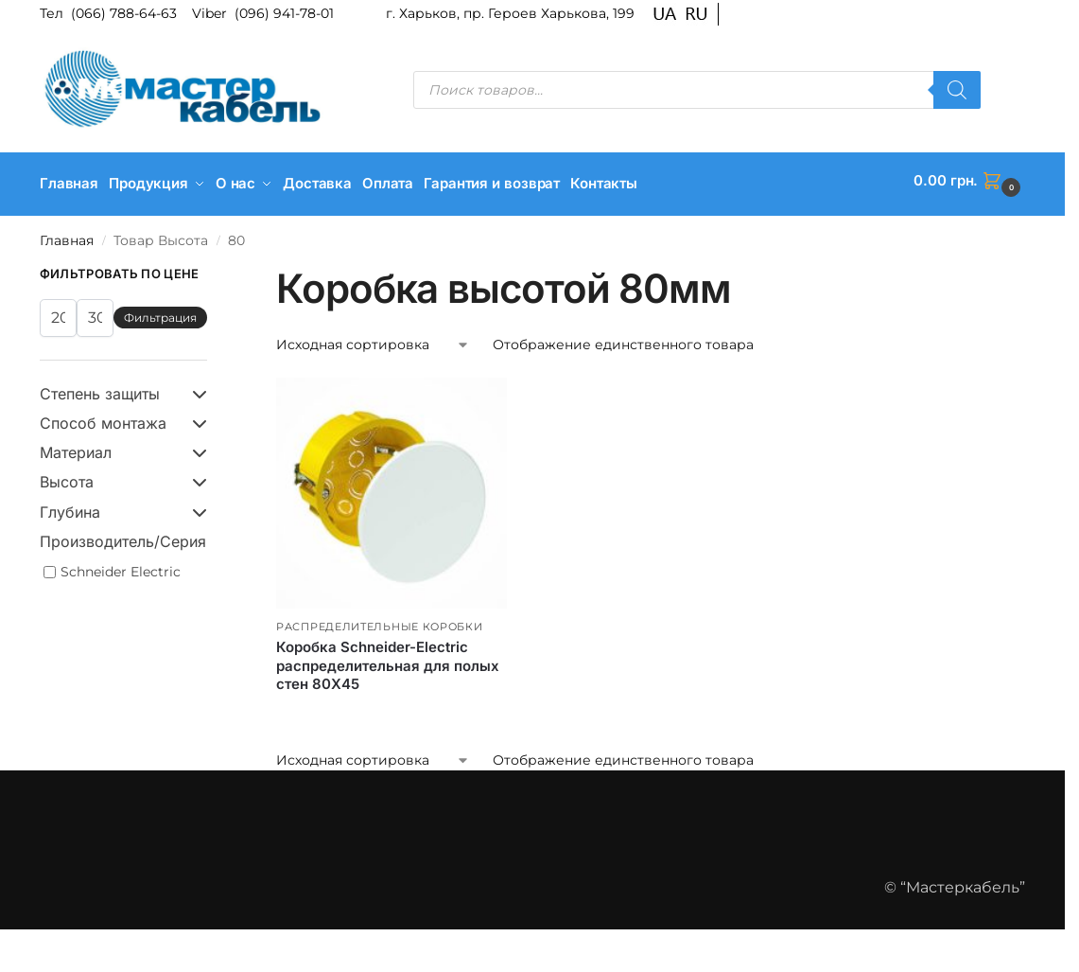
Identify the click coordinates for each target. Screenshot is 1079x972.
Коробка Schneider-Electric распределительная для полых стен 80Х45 (387, 659)
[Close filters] (212, 269)
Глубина (123, 506)
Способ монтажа (123, 417)
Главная (67, 233)
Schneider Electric (121, 565)
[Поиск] (957, 90)
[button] (969, 180)
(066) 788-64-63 (126, 13)
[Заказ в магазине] (373, 339)
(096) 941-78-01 (284, 13)
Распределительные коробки (379, 620)
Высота (123, 476)
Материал (123, 447)
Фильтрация (160, 312)
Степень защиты (123, 387)
